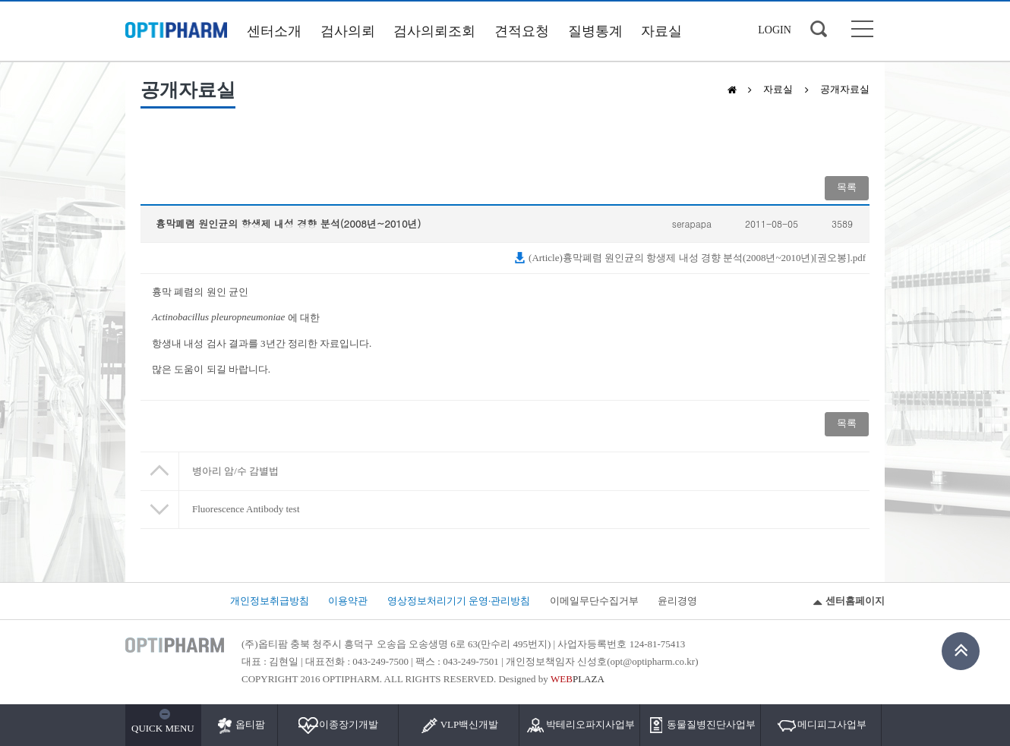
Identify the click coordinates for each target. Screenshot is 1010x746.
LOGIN (774, 30)
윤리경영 (677, 600)
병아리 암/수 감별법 (235, 471)
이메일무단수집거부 (594, 600)
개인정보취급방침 (269, 600)
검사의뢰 (347, 31)
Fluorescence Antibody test (246, 509)
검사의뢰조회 (434, 31)
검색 (818, 28)
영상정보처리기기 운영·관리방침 (459, 600)
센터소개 (274, 31)
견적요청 (521, 31)
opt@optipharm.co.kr (653, 661)
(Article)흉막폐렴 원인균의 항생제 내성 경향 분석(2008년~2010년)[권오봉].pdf (689, 257)
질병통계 (595, 31)
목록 (847, 187)
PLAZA (577, 679)
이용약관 (348, 600)
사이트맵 (862, 28)
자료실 (661, 31)
